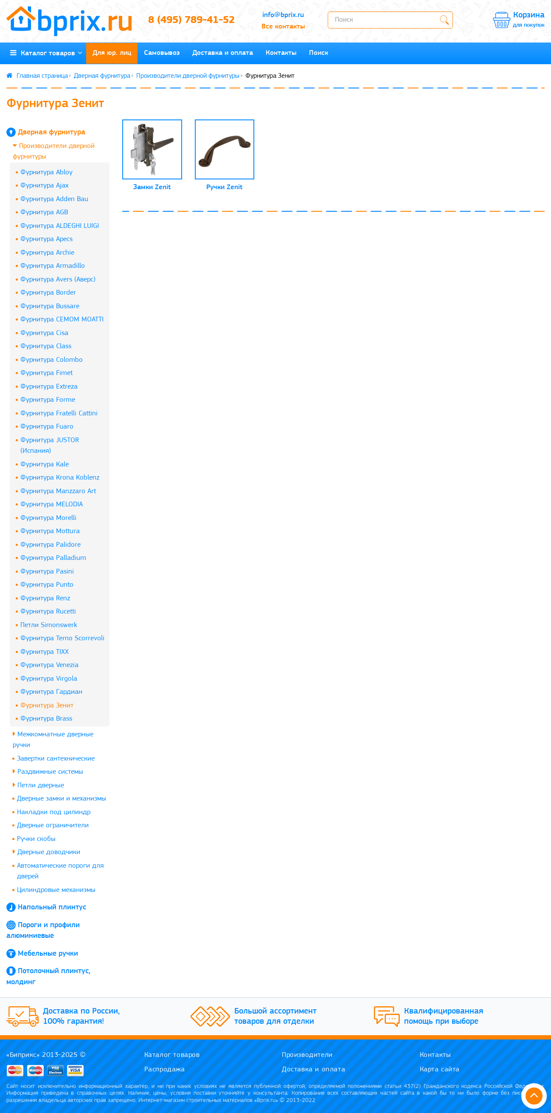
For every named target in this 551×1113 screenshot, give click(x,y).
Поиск (318, 53)
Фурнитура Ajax (44, 185)
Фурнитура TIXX (44, 652)
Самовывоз (162, 53)
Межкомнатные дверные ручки (53, 739)
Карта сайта (440, 1069)
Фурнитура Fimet (46, 373)
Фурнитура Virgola (48, 678)
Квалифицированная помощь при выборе (443, 1016)
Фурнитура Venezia (49, 665)
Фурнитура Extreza (49, 386)
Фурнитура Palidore (50, 544)
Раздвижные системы (48, 771)
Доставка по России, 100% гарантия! (81, 1016)
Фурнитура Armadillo (52, 266)
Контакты (281, 53)
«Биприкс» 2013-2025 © (46, 1055)
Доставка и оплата (222, 53)
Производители (307, 1055)
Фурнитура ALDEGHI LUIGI (59, 226)
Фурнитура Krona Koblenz (59, 477)
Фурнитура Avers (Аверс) (58, 279)
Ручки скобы (36, 839)
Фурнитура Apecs (46, 239)
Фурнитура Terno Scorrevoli (62, 638)
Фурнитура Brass (46, 718)
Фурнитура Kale (44, 464)
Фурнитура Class (45, 346)
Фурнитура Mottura (50, 531)
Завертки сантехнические (56, 758)
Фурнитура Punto (46, 584)
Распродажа (164, 1069)
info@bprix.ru (283, 15)
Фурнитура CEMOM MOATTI (62, 319)
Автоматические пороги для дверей (60, 871)
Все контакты (283, 26)
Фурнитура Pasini (47, 571)
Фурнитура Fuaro (46, 426)
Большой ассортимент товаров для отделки (275, 1016)
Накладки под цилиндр (53, 812)
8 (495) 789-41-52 (191, 20)
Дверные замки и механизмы (61, 798)
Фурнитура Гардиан (51, 692)
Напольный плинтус (52, 907)
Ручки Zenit (224, 187)
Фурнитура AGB (44, 212)
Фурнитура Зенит (46, 705)
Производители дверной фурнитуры (187, 76)
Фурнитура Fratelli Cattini (59, 413)
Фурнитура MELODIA (51, 504)
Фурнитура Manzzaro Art (58, 491)
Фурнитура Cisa (44, 333)
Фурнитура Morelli (48, 518)
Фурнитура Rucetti (48, 611)
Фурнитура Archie (47, 252)
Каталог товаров (46, 53)
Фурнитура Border (48, 292)
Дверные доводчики (46, 852)
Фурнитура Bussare (49, 306)
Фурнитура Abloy (46, 172)
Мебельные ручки (48, 954)
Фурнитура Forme (47, 399)
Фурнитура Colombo (51, 359)
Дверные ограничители (53, 825)
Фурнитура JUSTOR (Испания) (49, 446)
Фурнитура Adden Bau (54, 199)
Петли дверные (38, 785)
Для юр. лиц (112, 53)
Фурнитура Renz (45, 598)
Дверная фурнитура (102, 76)
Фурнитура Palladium (53, 558)
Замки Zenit (152, 187)
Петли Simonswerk (48, 625)
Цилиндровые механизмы (56, 890)
